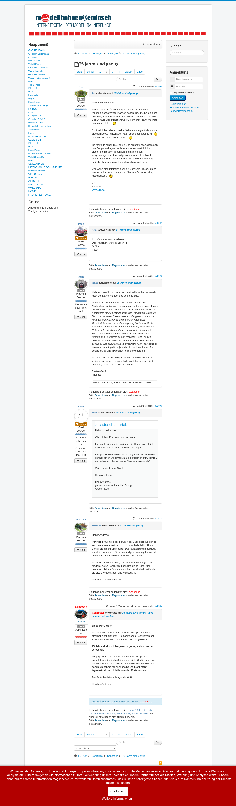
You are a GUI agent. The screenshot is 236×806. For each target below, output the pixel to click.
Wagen (31, 98)
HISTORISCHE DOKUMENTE (45, 167)
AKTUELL (33, 180)
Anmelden (100, 212)
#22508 (158, 276)
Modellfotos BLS (36, 122)
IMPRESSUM (35, 184)
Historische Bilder (36, 171)
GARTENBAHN (37, 50)
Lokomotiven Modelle (38, 67)
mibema (93, 713)
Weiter (128, 71)
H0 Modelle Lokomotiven (40, 126)
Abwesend (81, 238)
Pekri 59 (81, 519)
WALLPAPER (35, 187)
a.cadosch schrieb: (111, 424)
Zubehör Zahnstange (38, 105)
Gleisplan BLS (35, 116)
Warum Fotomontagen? (39, 78)
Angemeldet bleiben (184, 92)
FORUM (33, 177)
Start (79, 71)
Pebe (81, 223)
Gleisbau (32, 57)
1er (81, 87)
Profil (30, 92)
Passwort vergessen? (181, 110)
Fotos (31, 81)
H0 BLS (32, 108)
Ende (140, 71)
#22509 (158, 406)
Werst (146, 713)
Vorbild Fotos (34, 64)
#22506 (158, 86)
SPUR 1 (32, 88)
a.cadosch (134, 209)
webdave (137, 713)
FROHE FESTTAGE (39, 194)
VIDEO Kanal (35, 174)
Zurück (90, 71)
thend (81, 276)
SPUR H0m (34, 143)
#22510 (158, 518)
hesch (102, 713)
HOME (32, 191)
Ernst (142, 710)
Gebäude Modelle (36, 74)
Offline (81, 99)
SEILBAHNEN (36, 163)
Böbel (127, 713)
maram (111, 713)
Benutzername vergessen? (184, 107)
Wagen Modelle (35, 71)
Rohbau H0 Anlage (37, 136)
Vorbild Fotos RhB (36, 157)
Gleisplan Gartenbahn (38, 54)
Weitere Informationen (117, 798)
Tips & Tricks (34, 85)
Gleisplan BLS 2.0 (36, 119)
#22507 (158, 223)
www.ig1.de (98, 189)
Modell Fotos (34, 61)
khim (81, 406)
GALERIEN (34, 139)
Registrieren (119, 212)
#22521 (158, 606)
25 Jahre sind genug (126, 93)
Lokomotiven (34, 95)
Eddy (149, 710)
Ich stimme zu (118, 791)
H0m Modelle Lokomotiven (40, 153)
